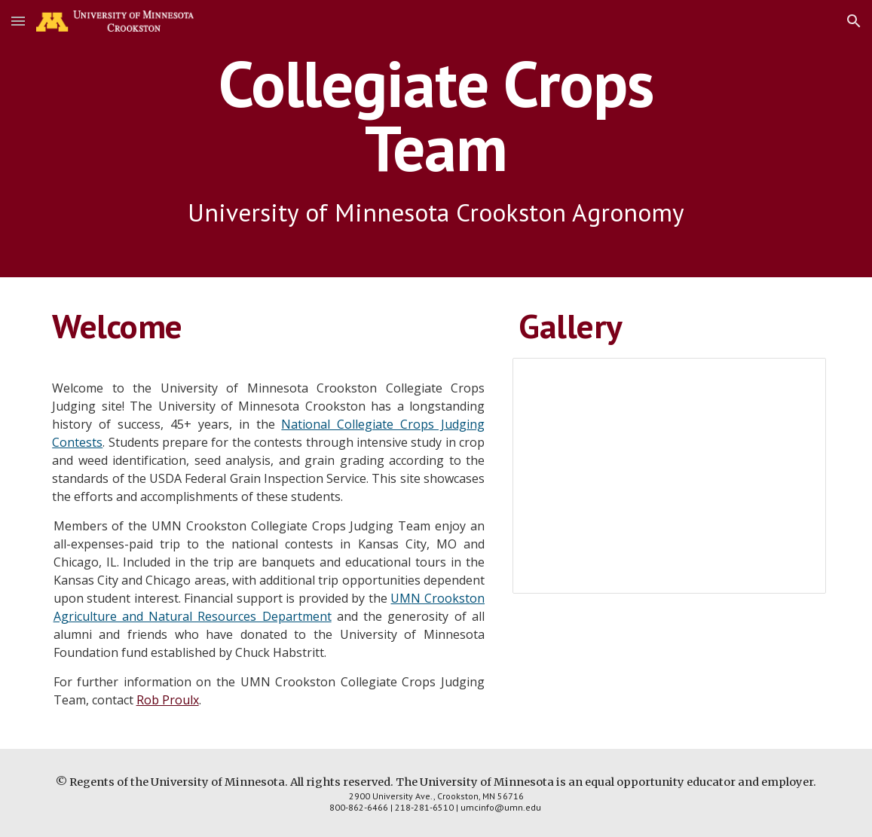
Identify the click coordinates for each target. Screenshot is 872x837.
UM (400, 598)
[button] (18, 20)
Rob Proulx (167, 700)
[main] (436, 138)
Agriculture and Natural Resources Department (193, 616)
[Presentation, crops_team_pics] (669, 476)
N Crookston (448, 598)
